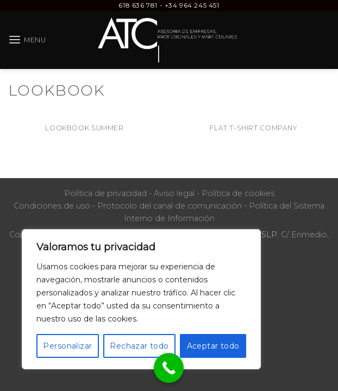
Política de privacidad (105, 193)
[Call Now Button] (169, 368)
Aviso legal (174, 193)
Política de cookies (238, 193)
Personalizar (67, 346)
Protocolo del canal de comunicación (169, 206)
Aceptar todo (213, 346)
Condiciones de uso (52, 206)
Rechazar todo (139, 346)
